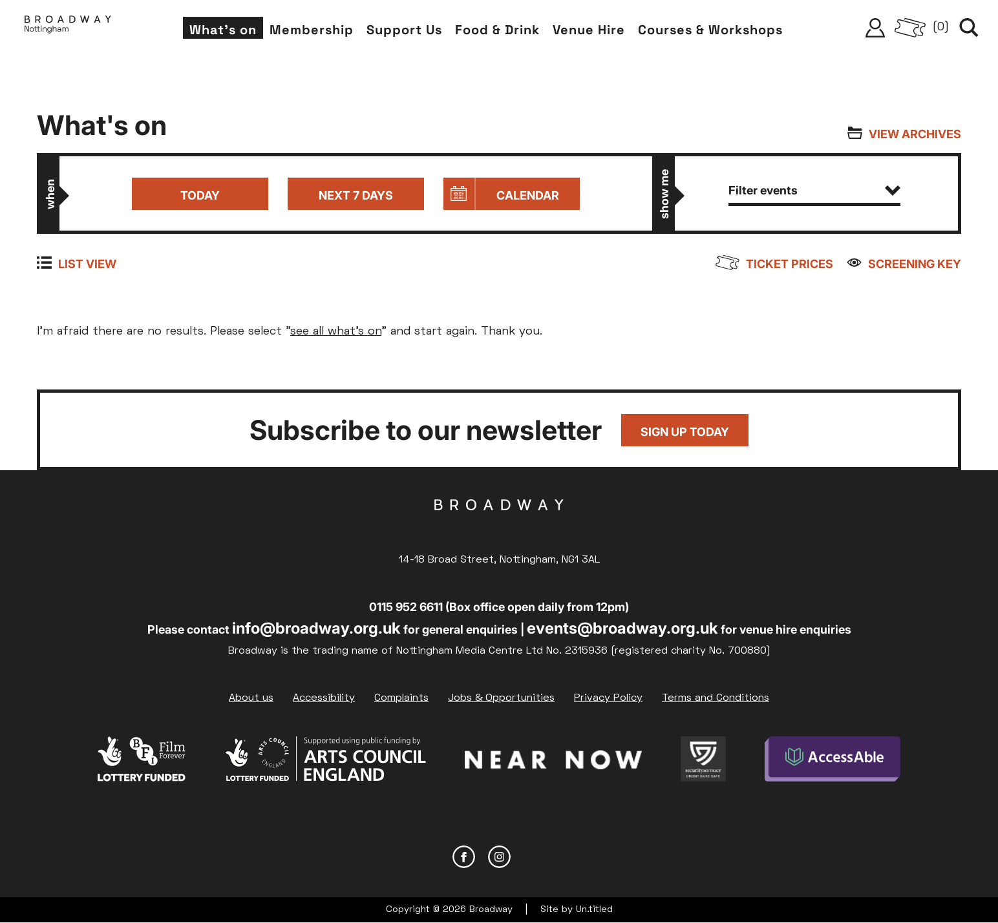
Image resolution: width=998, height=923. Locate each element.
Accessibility (324, 698)
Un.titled (594, 910)
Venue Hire (589, 29)
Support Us (404, 29)
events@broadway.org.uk (622, 628)
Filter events (814, 190)
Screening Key (914, 264)
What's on (223, 29)
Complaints (401, 698)
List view (87, 264)
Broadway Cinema (499, 525)
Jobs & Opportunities (501, 698)
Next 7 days (356, 195)
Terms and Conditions (715, 698)
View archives (915, 134)
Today (200, 195)
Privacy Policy (608, 698)
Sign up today (685, 432)
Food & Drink (497, 29)
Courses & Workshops (710, 29)
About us (251, 698)
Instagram (499, 856)
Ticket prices (789, 264)
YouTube (535, 856)
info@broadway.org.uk (316, 628)
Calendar (527, 195)
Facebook (463, 856)
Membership (312, 29)
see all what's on (335, 331)
